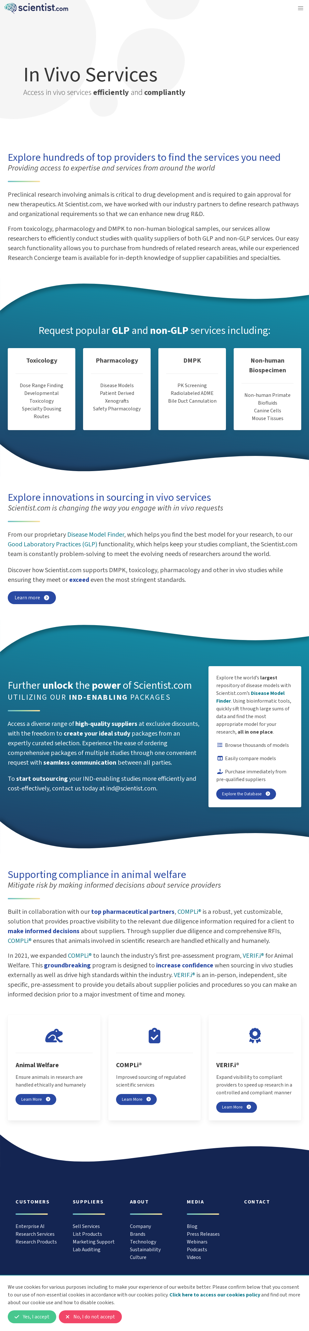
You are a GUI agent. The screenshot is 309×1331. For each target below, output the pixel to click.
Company (140, 1226)
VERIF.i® (253, 955)
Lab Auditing (87, 1249)
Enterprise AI (30, 1226)
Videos (194, 1257)
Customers (32, 1201)
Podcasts (197, 1249)
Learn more (32, 597)
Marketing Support (94, 1241)
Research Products (36, 1241)
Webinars (197, 1241)
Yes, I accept (32, 1316)
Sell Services (86, 1226)
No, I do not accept (90, 1316)
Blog (192, 1226)
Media (195, 1201)
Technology (143, 1241)
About (139, 1201)
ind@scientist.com (131, 788)
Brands (137, 1234)
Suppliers (88, 1201)
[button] (300, 8)
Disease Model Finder (95, 534)
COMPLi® (189, 911)
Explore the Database (246, 794)
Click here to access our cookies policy (214, 1294)
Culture (138, 1257)
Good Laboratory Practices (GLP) (52, 544)
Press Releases (203, 1234)
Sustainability (145, 1249)
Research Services (35, 1234)
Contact (257, 1201)
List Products (87, 1234)
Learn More (35, 1099)
